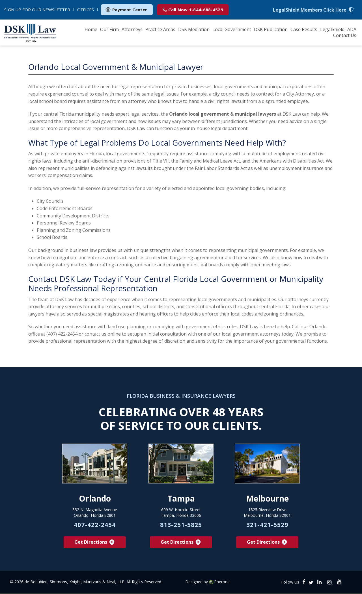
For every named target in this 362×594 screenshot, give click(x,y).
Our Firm (109, 29)
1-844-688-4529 (193, 9)
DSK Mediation (194, 29)
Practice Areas (160, 29)
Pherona (222, 582)
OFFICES (85, 9)
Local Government (231, 29)
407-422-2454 (95, 526)
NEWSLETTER (37, 9)
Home (91, 29)
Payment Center (126, 9)
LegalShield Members (309, 10)
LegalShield (332, 29)
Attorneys (132, 29)
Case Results (303, 29)
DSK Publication (271, 29)
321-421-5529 (267, 526)
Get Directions (94, 543)
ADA (351, 29)
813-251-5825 (181, 526)
